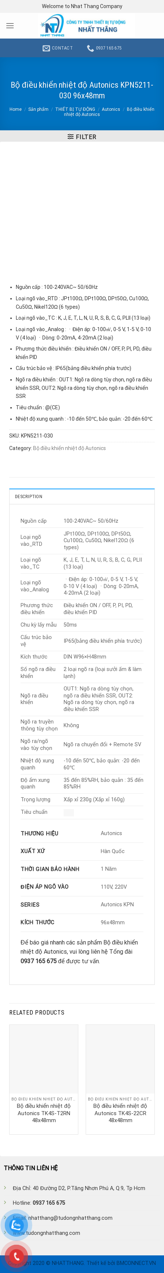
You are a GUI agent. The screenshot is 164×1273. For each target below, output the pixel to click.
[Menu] (10, 26)
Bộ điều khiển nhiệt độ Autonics (69, 448)
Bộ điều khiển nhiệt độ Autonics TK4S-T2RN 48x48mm (44, 1113)
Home (16, 109)
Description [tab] (28, 496)
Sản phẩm (38, 109)
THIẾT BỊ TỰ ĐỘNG (75, 109)
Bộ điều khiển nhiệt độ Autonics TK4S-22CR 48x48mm (120, 1113)
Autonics (111, 109)
